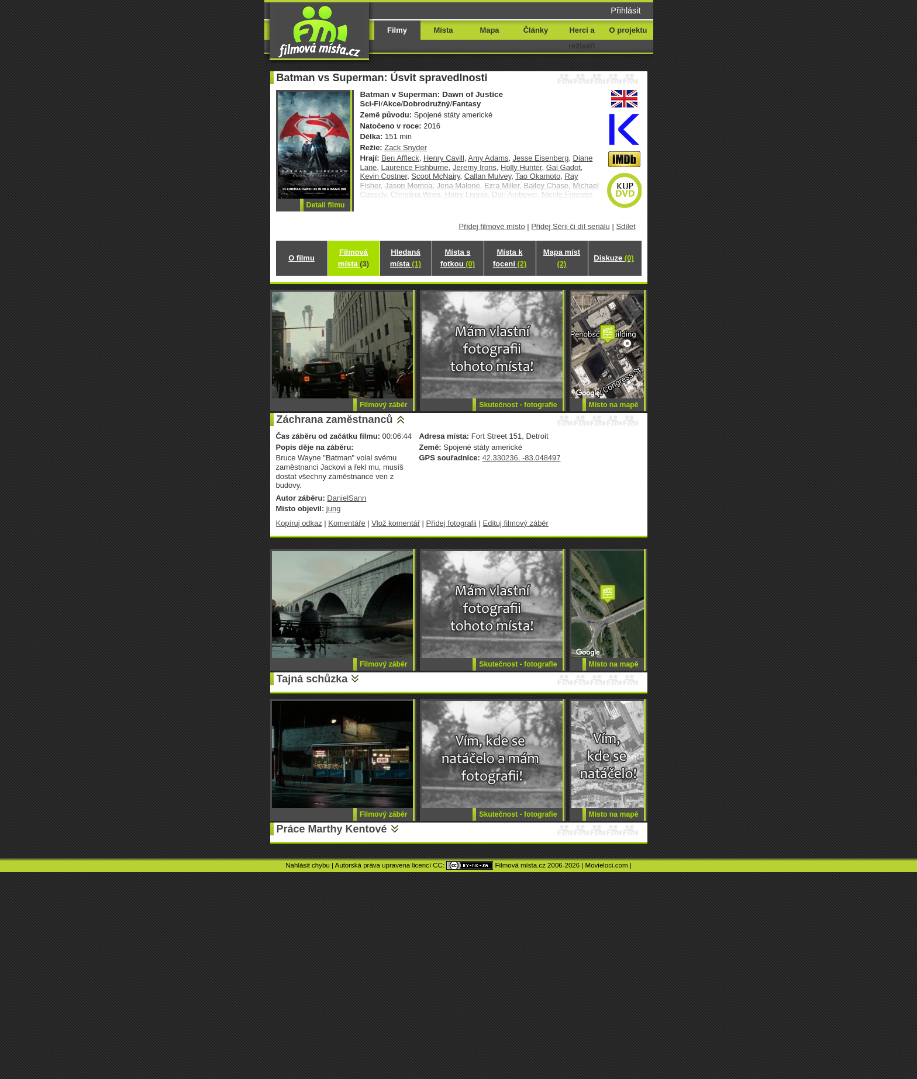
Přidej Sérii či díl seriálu (570, 226)
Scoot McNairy (435, 176)
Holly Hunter (521, 167)
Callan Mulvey (487, 176)
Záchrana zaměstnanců (335, 419)
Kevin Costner (384, 176)
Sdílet (625, 226)
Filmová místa (353, 258)
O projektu (628, 30)
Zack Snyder (405, 147)
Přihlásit (625, 10)
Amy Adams (488, 158)
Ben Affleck (400, 158)
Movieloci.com (606, 865)
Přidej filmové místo (492, 226)
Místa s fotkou (457, 258)
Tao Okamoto (537, 176)
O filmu (301, 258)
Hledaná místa (405, 258)
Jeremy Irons (475, 167)
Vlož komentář (395, 523)
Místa (443, 30)
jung (333, 508)
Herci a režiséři (581, 38)
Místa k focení (510, 258)
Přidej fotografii (451, 523)
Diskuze (613, 258)
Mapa (489, 30)
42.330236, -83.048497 (521, 457)
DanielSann (346, 498)
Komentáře (346, 523)
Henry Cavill (443, 158)
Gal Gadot (563, 167)
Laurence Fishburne (415, 167)
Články (535, 30)
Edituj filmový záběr (516, 523)
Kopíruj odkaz (299, 523)
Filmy (397, 30)
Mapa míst (561, 258)
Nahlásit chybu (307, 865)
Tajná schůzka (312, 679)
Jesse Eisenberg (541, 158)
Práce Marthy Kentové (332, 829)
